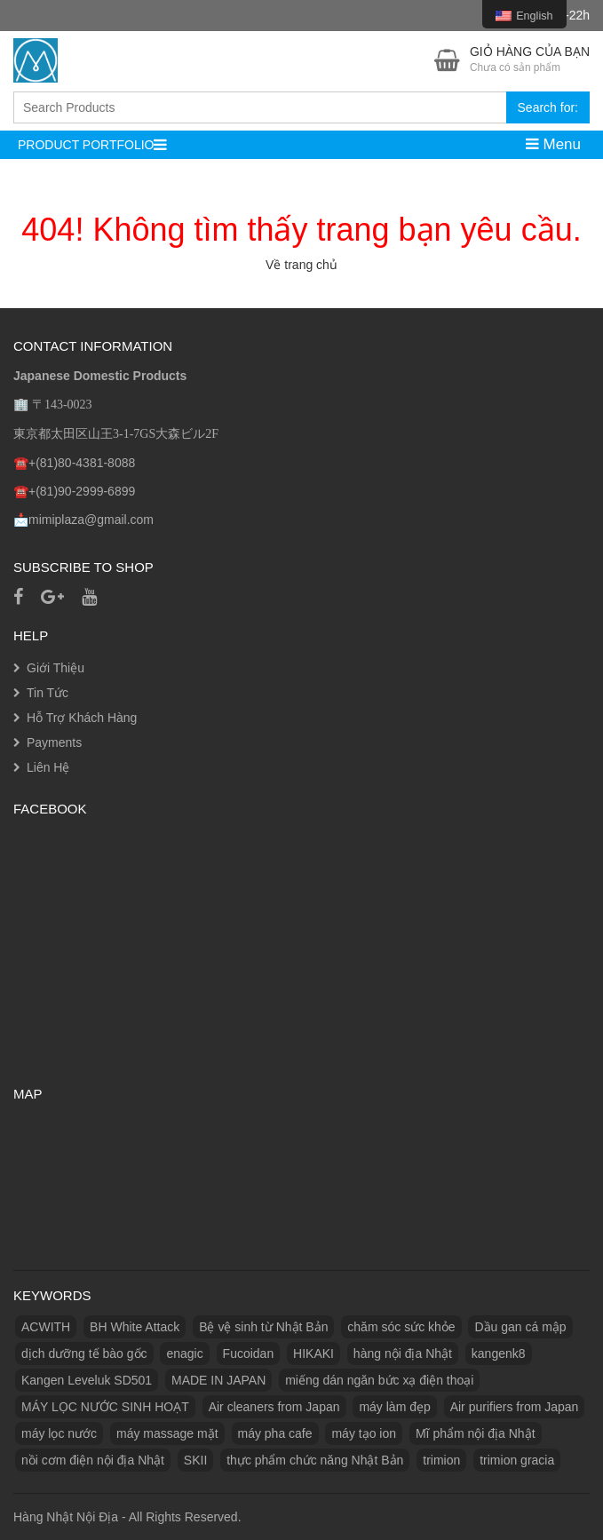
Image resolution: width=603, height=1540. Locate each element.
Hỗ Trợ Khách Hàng (82, 717)
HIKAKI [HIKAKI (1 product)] (313, 1353)
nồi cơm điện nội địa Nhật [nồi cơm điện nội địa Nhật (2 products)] (92, 1460)
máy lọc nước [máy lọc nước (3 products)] (59, 1433)
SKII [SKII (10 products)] (195, 1460)
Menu (553, 144)
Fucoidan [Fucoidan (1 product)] (248, 1353)
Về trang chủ (301, 265)
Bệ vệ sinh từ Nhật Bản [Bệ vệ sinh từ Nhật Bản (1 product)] (263, 1327)
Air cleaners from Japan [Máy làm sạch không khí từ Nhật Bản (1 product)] (274, 1407)
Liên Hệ (48, 767)
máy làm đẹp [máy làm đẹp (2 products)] (394, 1407)
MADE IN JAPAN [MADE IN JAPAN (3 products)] (218, 1380)
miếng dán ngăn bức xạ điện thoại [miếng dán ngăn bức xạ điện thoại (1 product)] (379, 1380)
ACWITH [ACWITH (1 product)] (45, 1327)
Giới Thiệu (55, 668)
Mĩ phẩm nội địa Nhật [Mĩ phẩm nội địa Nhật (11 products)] (476, 1433)
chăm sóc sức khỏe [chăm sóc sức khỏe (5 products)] (401, 1327)
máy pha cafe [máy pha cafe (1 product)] (275, 1433)
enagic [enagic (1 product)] (184, 1353)
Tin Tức (47, 693)
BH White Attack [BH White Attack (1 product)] (134, 1327)
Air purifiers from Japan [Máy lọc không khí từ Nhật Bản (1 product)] (514, 1407)
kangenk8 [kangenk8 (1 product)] (499, 1353)
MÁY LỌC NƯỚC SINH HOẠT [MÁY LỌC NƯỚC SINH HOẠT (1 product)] (105, 1407)
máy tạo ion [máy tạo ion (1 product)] (363, 1433)
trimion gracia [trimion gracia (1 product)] (517, 1460)
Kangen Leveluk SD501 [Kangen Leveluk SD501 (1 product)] (86, 1380)
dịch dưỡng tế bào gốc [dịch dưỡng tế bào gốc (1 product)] (84, 1353)
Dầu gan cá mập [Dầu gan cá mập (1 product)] (520, 1327)
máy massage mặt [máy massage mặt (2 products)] (167, 1433)
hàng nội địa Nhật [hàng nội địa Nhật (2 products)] (402, 1353)
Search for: (548, 107)
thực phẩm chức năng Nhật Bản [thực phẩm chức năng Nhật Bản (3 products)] (314, 1460)
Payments (54, 742)
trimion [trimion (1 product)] (441, 1460)
